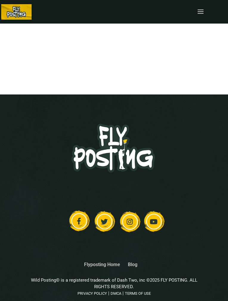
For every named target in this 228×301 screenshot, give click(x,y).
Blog (132, 264)
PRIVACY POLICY (92, 293)
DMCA (116, 293)
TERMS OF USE (138, 293)
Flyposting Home (102, 264)
